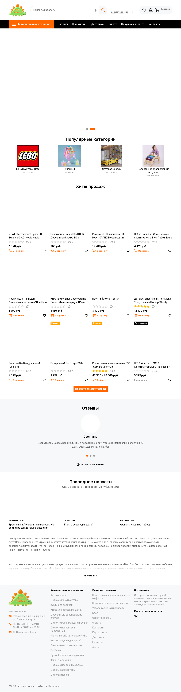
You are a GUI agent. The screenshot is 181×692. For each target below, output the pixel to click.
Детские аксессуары (63, 669)
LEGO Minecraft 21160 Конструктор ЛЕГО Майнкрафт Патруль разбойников (152, 365)
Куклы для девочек (61, 604)
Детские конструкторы (64, 600)
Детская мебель (111, 169)
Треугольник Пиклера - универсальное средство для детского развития (31, 526)
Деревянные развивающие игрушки (153, 171)
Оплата (112, 24)
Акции (95, 647)
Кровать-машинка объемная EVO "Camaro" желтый (111, 365)
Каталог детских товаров (31, 24)
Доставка (97, 24)
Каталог (63, 24)
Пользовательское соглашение (110, 603)
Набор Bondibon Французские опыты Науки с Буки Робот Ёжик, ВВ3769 (153, 236)
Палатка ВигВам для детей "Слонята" (24, 365)
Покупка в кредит (132, 24)
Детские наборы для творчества (63, 629)
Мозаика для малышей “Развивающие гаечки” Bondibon (28, 300)
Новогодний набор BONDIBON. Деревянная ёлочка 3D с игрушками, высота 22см (67, 236)
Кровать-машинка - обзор (135, 524)
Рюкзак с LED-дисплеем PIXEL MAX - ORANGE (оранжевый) (109, 236)
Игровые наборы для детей (66, 609)
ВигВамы (56, 650)
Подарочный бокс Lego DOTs (67, 363)
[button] (87, 129)
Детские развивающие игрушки (69, 622)
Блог (95, 613)
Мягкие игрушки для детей (66, 640)
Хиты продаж (58, 595)
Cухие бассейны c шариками (67, 655)
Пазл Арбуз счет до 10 (105, 298)
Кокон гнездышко (61, 660)
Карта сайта (99, 632)
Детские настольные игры (66, 645)
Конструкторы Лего (28, 169)
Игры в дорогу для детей (78, 524)
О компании (79, 24)
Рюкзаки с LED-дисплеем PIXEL (69, 635)
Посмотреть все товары (90, 388)
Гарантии (97, 642)
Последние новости (90, 481)
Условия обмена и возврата (108, 608)
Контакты (154, 24)
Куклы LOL (69, 169)
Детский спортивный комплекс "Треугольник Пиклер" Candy (152, 300)
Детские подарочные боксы (67, 665)
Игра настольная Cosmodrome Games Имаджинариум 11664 (68, 300)
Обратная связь (101, 617)
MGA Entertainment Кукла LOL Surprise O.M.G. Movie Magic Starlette (26, 236)
